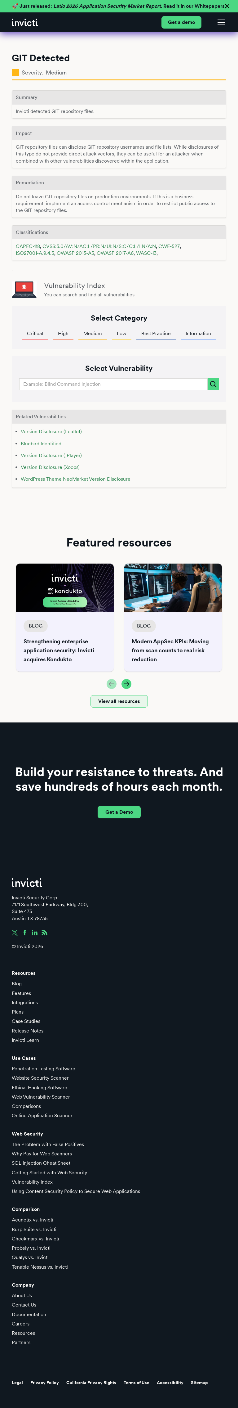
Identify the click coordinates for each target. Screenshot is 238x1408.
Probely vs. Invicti (31, 1248)
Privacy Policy (44, 1382)
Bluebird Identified (41, 444)
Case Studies (26, 1021)
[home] (25, 22)
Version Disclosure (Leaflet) (51, 431)
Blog (17, 984)
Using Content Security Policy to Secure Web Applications (76, 1191)
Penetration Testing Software (43, 1069)
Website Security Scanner (40, 1078)
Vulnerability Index (32, 1182)
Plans (18, 1012)
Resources (23, 1333)
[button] (220, 22)
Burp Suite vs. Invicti (34, 1229)
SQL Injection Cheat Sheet (41, 1163)
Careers (20, 1324)
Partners (21, 1342)
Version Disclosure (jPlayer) (51, 455)
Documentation (29, 1314)
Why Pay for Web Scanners (42, 1154)
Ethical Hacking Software (39, 1088)
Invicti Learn (25, 1040)
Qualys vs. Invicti (30, 1257)
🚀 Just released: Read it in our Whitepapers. (119, 6)
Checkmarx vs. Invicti (35, 1239)
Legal (17, 1382)
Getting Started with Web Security (49, 1173)
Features (21, 993)
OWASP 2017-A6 (115, 253)
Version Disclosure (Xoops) (50, 467)
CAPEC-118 (28, 246)
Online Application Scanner (42, 1115)
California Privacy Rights (91, 1382)
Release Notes (27, 1031)
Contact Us (24, 1305)
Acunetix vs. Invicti (32, 1220)
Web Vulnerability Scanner (41, 1097)
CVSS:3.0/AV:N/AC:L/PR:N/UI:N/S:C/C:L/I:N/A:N (99, 246)
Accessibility (170, 1382)
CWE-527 (169, 246)
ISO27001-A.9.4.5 (35, 253)
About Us (22, 1295)
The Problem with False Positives (48, 1144)
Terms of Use (136, 1382)
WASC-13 (146, 253)
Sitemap (199, 1382)
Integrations (25, 1002)
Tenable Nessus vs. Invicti (40, 1267)
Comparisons (26, 1106)
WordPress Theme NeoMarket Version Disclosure (75, 479)
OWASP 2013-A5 (75, 253)
